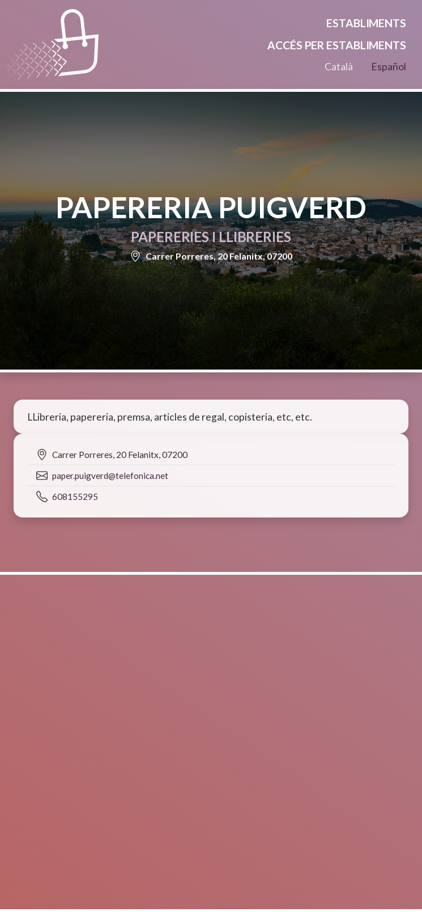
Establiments (366, 22)
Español (388, 67)
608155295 (75, 496)
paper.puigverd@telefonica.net (110, 475)
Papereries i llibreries (211, 236)
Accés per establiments (336, 45)
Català (339, 67)
